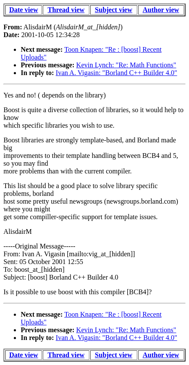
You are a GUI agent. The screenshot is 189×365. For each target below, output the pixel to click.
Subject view (113, 9)
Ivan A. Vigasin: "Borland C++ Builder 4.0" (116, 72)
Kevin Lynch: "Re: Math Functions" (126, 65)
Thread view (65, 9)
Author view (161, 9)
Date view (23, 9)
